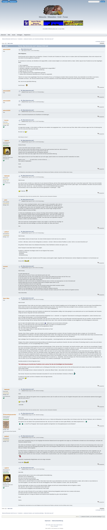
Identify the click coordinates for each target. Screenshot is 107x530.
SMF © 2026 (53, 524)
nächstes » (103, 41)
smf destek (56, 526)
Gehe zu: (77, 516)
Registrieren (13, 1)
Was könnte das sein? (26, 49)
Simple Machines (59, 524)
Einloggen (5, 1)
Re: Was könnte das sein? (27, 90)
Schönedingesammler (9, 414)
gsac (5, 200)
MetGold (6, 176)
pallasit (6, 231)
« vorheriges (97, 41)
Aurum (6, 120)
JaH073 (6, 140)
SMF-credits (48, 524)
